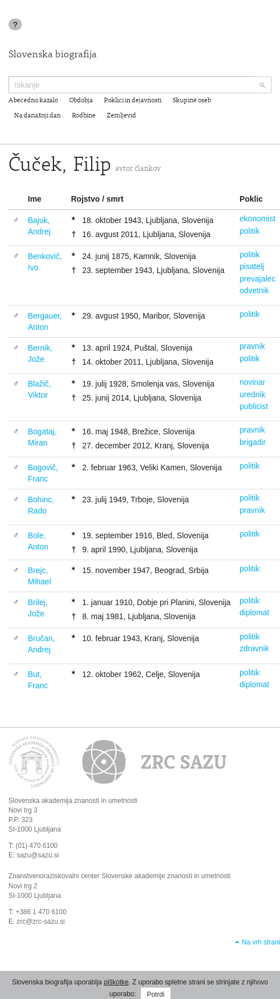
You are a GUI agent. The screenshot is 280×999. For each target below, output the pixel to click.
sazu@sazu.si (38, 855)
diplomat (254, 612)
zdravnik (254, 648)
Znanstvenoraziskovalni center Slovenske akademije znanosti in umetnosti (119, 876)
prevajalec (258, 278)
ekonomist (258, 218)
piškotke (116, 982)
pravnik (252, 346)
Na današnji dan (37, 115)
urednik (252, 394)
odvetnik (254, 290)
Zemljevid (121, 115)
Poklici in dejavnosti (132, 100)
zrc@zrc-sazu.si (41, 921)
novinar (252, 382)
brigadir (253, 442)
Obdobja (81, 100)
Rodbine (84, 115)
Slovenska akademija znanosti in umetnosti (72, 801)
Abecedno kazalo (33, 100)
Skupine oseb (192, 100)
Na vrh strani (261, 942)
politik (250, 230)
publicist (254, 406)
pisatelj (252, 266)
